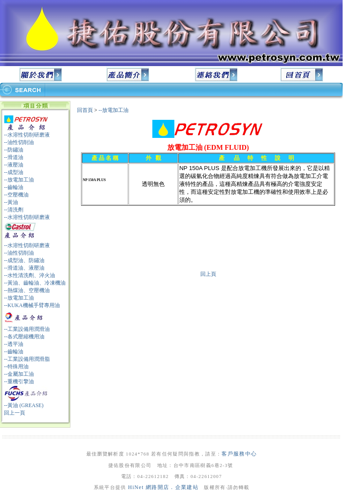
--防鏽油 (13, 150)
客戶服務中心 (239, 454)
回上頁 (208, 274)
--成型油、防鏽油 (24, 260)
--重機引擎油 (19, 381)
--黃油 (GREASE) (24, 405)
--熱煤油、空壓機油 (27, 290)
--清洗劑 (13, 210)
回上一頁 (14, 413)
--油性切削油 (19, 142)
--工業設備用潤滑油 (27, 329)
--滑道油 (13, 157)
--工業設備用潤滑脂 (27, 359)
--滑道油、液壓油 (24, 268)
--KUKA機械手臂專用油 (32, 305)
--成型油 (13, 172)
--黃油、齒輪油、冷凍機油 (35, 283)
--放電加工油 (19, 180)
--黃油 (11, 202)
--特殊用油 (16, 366)
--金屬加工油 (19, 374)
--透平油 (13, 344)
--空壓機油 (16, 195)
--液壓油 (13, 165)
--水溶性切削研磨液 (27, 135)
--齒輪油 (13, 187)
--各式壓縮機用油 (24, 337)
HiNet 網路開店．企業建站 (163, 487)
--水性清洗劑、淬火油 (29, 275)
